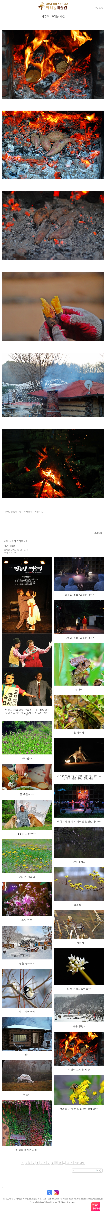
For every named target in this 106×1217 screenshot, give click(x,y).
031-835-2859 (53, 1199)
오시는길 (99, 8)
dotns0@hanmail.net (94, 1199)
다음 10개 (79, 1163)
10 (60, 1163)
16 (68, 1163)
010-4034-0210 (71, 1199)
